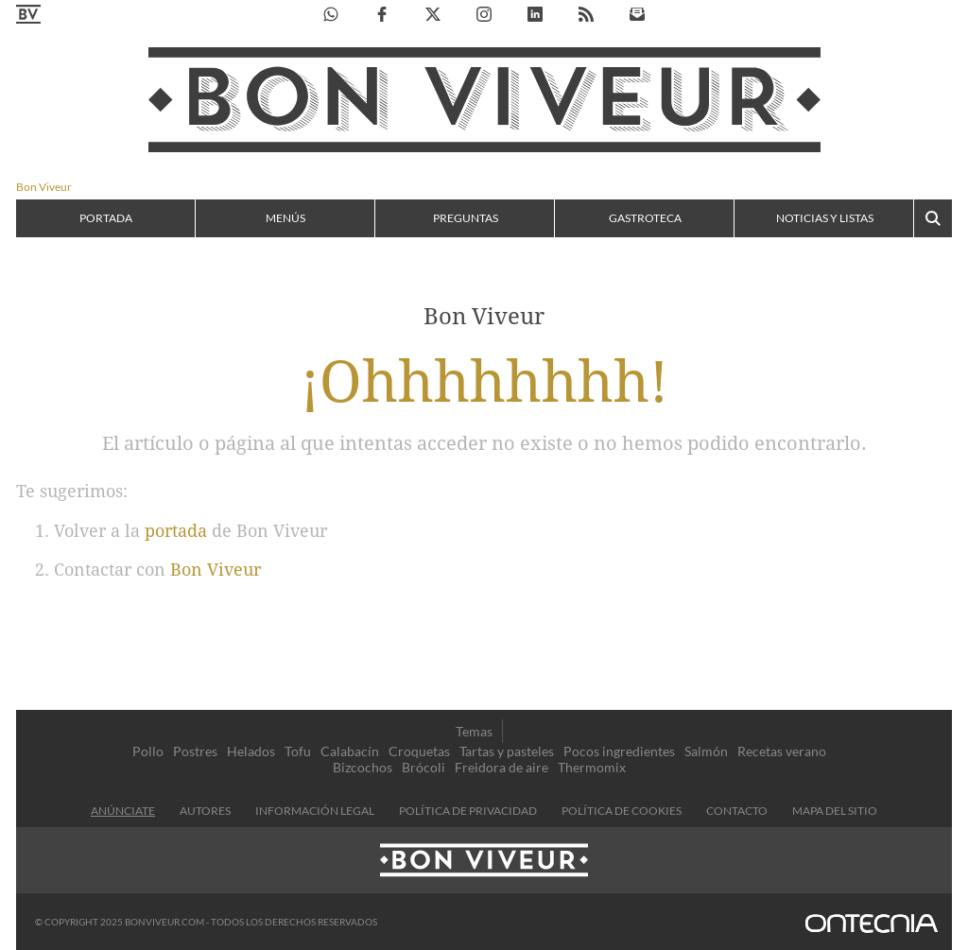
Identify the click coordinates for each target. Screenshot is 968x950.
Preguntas (465, 218)
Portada (105, 218)
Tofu (298, 751)
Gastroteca (645, 218)
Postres (195, 751)
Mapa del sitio (834, 810)
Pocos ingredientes (619, 751)
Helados (251, 751)
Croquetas (419, 751)
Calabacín (349, 751)
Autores (205, 810)
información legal (314, 810)
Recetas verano (781, 751)
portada (176, 531)
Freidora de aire (501, 767)
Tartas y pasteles (506, 751)
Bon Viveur (215, 569)
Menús (285, 218)
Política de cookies (622, 810)
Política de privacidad (468, 810)
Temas (474, 731)
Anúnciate (123, 810)
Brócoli (423, 767)
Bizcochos (362, 767)
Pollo (148, 751)
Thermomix (592, 767)
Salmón (706, 751)
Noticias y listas (824, 218)
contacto (737, 810)
